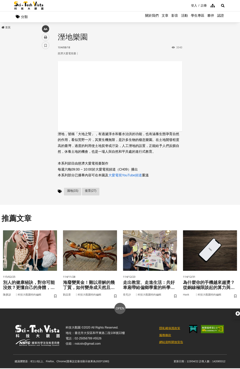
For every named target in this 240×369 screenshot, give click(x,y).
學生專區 (197, 17)
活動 (184, 17)
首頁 (6, 27)
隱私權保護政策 (169, 329)
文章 (165, 17)
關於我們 (152, 17)
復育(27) (90, 190)
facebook (45, 71)
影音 (174, 17)
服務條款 (165, 336)
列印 (45, 104)
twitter (45, 80)
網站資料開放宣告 (171, 342)
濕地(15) (72, 190)
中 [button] (45, 96)
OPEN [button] (120, 309)
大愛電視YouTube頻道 (125, 175)
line (44, 88)
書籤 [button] (45, 113)
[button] (221, 5)
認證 (220, 17)
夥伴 (210, 17)
